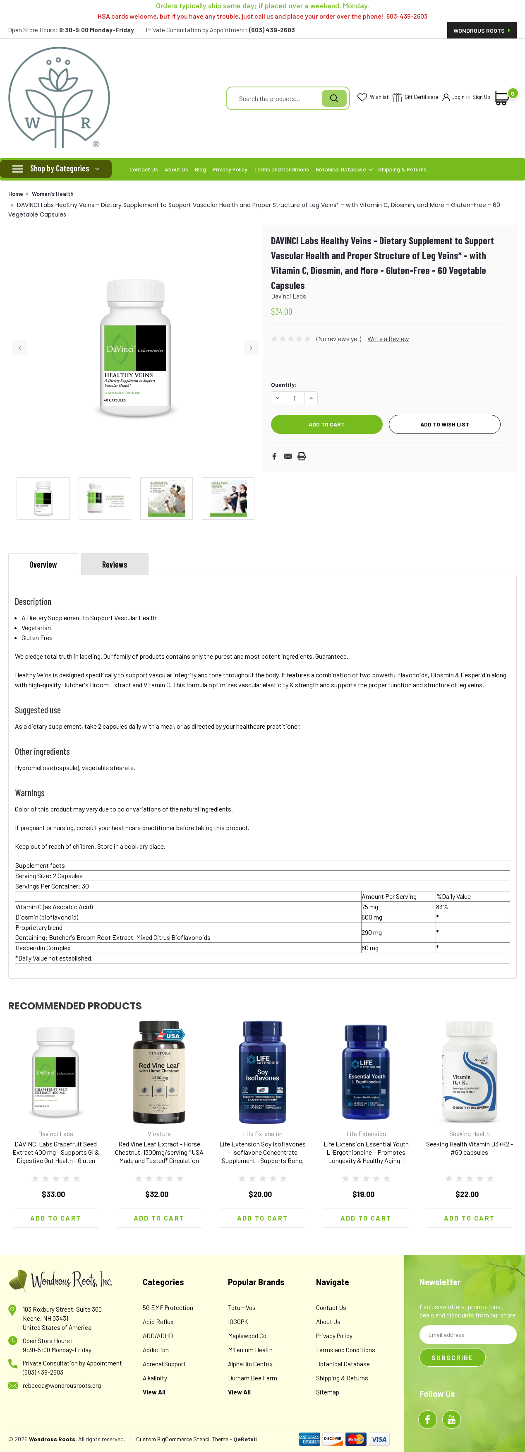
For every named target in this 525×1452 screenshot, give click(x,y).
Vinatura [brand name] (159, 1133)
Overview (43, 564)
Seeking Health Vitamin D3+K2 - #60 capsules (469, 1148)
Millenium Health (250, 1349)
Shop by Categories (59, 168)
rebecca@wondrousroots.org (62, 1385)
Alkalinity (155, 1378)
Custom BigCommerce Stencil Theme (182, 1438)
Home (15, 193)
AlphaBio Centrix (250, 1364)
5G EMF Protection (168, 1307)
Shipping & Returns (402, 169)
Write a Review (388, 338)
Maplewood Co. (248, 1335)
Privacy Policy (230, 169)
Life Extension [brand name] (263, 1133)
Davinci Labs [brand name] (55, 1133)
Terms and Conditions (281, 169)
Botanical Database (344, 169)
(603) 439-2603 (43, 1372)
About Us (176, 169)
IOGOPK (238, 1321)
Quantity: (283, 384)
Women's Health (53, 193)
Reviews (114, 564)
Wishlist (372, 97)
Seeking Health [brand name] (469, 1133)
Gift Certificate (415, 98)
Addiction (156, 1349)
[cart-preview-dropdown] (502, 98)
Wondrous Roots (482, 30)
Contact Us (143, 169)
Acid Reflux (158, 1321)
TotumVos (242, 1307)
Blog (200, 169)
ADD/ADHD (158, 1335)
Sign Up (481, 97)
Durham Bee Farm (252, 1378)
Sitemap (327, 1392)
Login (453, 97)
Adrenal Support (164, 1364)
